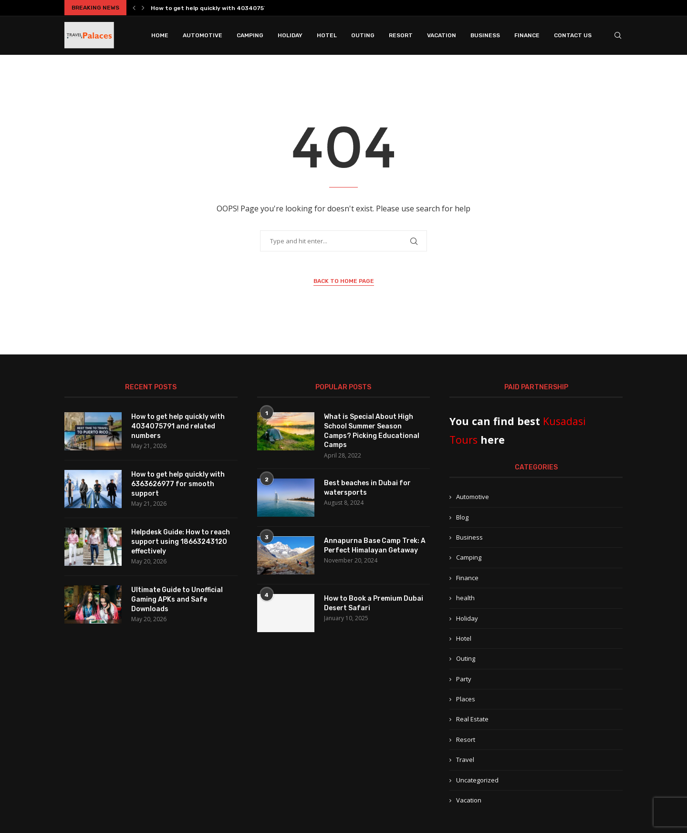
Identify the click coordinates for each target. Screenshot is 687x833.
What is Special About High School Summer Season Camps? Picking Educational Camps (371, 431)
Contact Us (573, 35)
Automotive (202, 35)
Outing (363, 35)
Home (159, 35)
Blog (462, 517)
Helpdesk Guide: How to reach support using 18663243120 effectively (180, 541)
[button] (134, 7)
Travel (465, 759)
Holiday (290, 35)
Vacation (441, 35)
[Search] (618, 35)
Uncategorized (477, 780)
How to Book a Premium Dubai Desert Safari (373, 603)
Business (485, 35)
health (465, 598)
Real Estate (472, 719)
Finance (527, 35)
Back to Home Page (343, 281)
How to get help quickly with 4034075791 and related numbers (178, 426)
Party (463, 679)
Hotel (327, 35)
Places (465, 699)
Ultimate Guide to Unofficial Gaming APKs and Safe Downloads (177, 599)
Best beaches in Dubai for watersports (367, 488)
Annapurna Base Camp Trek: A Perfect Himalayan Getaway (375, 545)
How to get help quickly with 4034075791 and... (221, 8)
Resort (401, 35)
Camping (250, 35)
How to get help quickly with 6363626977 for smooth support (178, 483)
